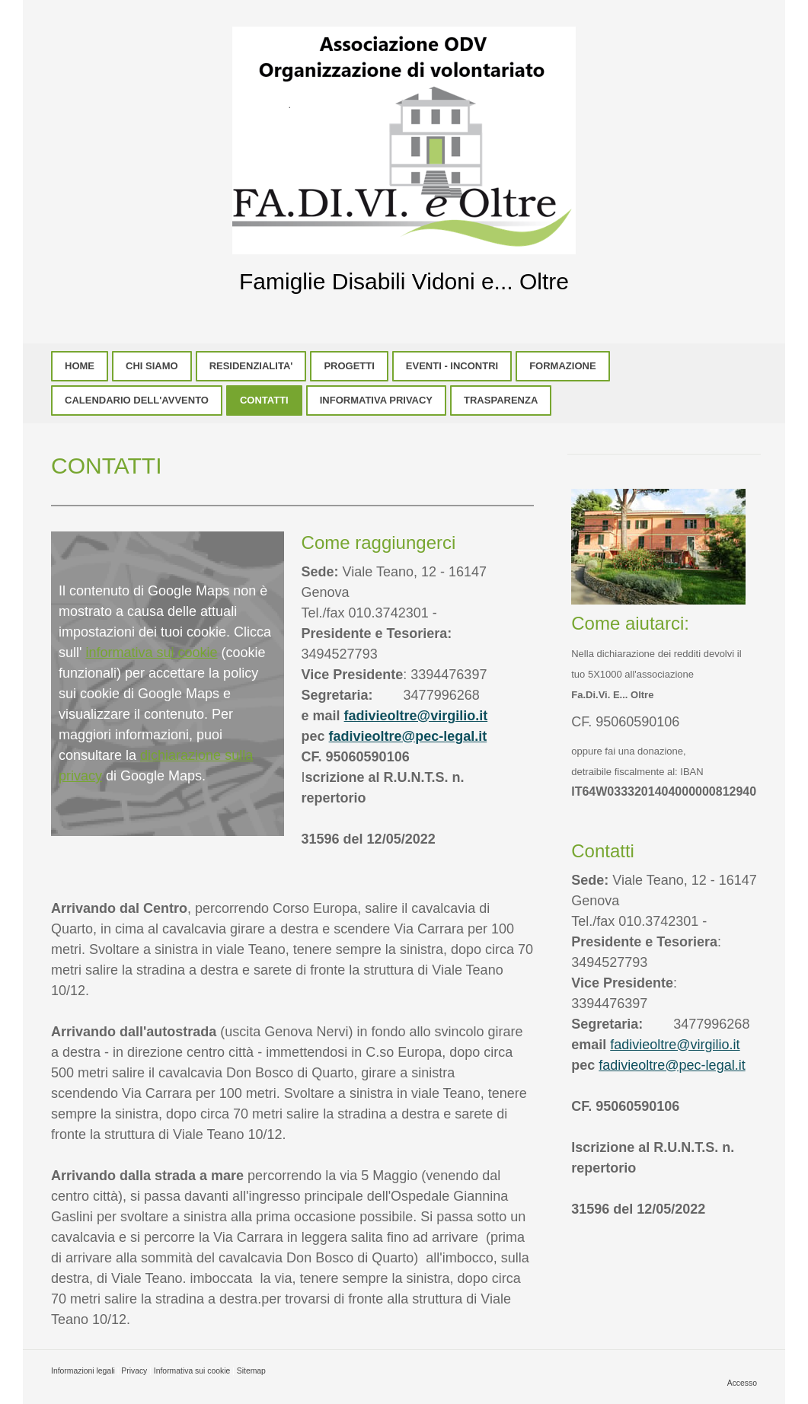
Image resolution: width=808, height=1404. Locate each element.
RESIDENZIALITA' (251, 366)
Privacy (134, 1371)
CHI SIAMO (152, 366)
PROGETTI (349, 366)
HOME (79, 366)
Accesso (742, 1383)
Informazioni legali (83, 1371)
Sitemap (251, 1371)
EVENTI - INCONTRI (452, 366)
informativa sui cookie (151, 652)
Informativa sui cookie (192, 1371)
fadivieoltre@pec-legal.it (408, 736)
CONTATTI (264, 400)
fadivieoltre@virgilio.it (416, 715)
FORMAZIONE (562, 366)
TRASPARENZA (501, 400)
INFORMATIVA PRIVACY (376, 400)
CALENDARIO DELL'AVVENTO (137, 400)
